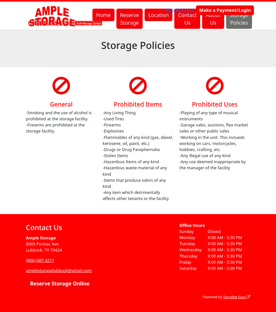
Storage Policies (239, 19)
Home (103, 15)
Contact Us (187, 19)
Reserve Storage (129, 19)
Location (158, 15)
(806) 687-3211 (179, 10)
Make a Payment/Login (225, 10)
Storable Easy (236, 296)
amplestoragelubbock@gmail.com (58, 270)
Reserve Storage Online (60, 283)
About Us (213, 19)
